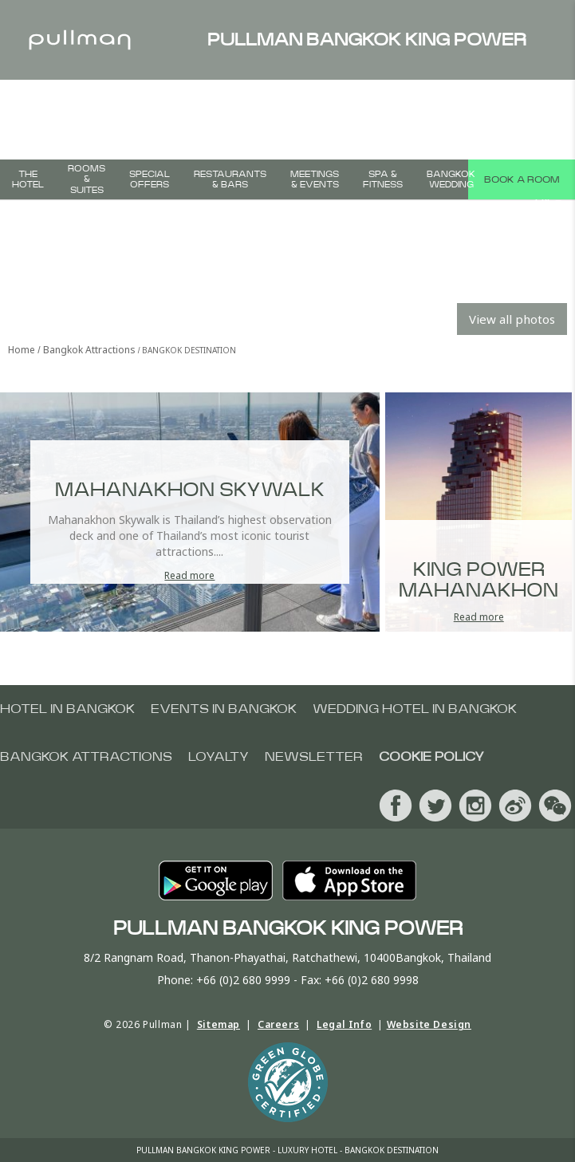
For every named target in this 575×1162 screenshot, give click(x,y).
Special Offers (149, 179)
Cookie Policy (431, 756)
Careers (278, 1024)
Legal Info (344, 1024)
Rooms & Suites (86, 179)
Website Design (429, 1024)
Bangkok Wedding (451, 179)
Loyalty (218, 756)
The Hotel (28, 179)
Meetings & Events (314, 179)
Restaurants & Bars (230, 179)
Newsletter (314, 756)
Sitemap (218, 1024)
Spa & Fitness (383, 179)
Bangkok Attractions (86, 756)
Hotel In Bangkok (67, 709)
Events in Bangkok (224, 709)
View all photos (512, 319)
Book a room (521, 179)
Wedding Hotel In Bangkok (415, 709)
